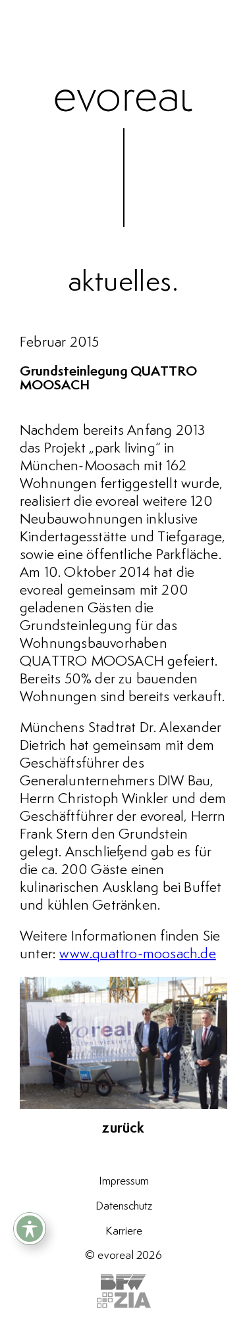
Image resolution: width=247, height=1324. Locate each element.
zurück (123, 1128)
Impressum (124, 1181)
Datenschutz (124, 1206)
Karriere (123, 1231)
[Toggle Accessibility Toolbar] (29, 1228)
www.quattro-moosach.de (137, 954)
